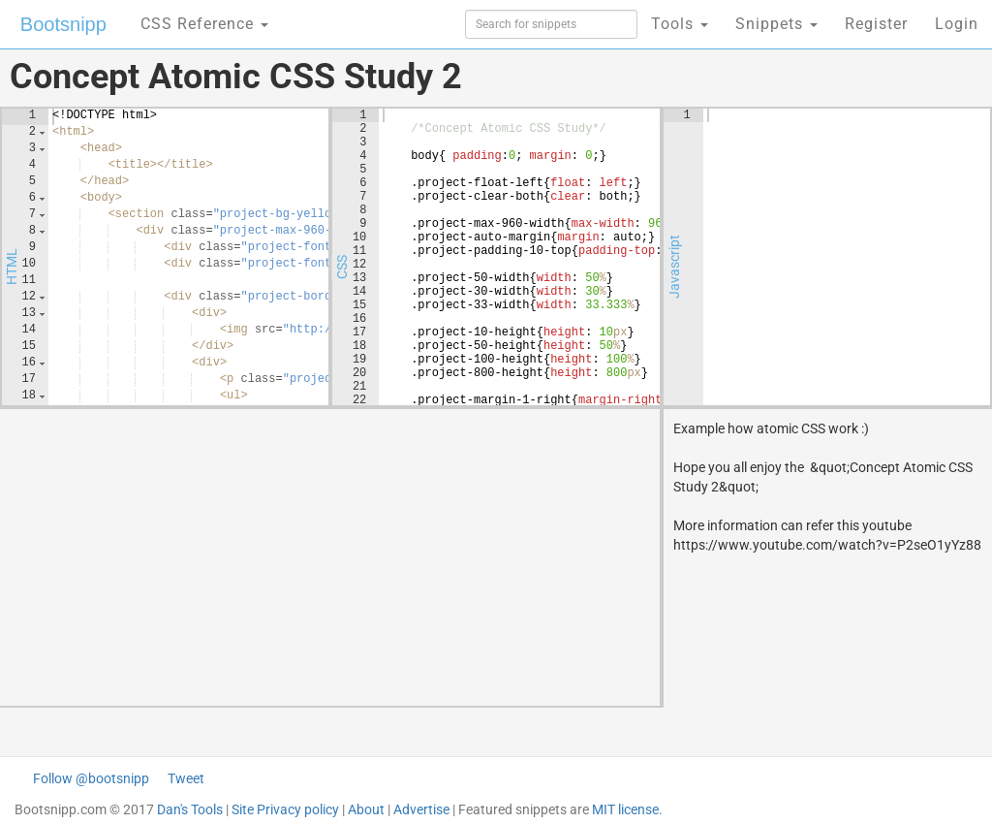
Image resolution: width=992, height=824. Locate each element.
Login (956, 24)
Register (876, 24)
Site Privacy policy (285, 809)
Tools (679, 24)
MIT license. (627, 809)
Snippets (776, 24)
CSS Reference (204, 24)
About (366, 809)
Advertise (421, 809)
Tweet (186, 778)
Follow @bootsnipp (91, 778)
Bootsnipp (63, 24)
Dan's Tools (190, 809)
